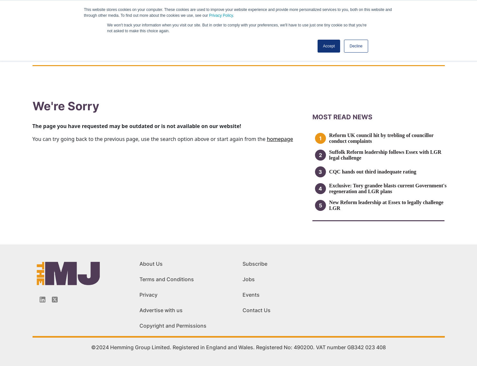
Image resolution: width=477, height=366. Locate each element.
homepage (280, 139)
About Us (151, 264)
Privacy (148, 295)
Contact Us (257, 310)
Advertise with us (161, 310)
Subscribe (255, 264)
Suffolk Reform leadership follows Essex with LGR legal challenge (385, 155)
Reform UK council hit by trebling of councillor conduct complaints (381, 138)
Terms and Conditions (166, 279)
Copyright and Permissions (172, 325)
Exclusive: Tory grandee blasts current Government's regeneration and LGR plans (388, 188)
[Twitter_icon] (55, 299)
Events (251, 295)
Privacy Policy (221, 15)
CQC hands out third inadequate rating (372, 171)
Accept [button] (329, 46)
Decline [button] (355, 46)
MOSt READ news (342, 117)
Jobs (249, 279)
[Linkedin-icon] (42, 299)
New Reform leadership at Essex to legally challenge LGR (386, 205)
